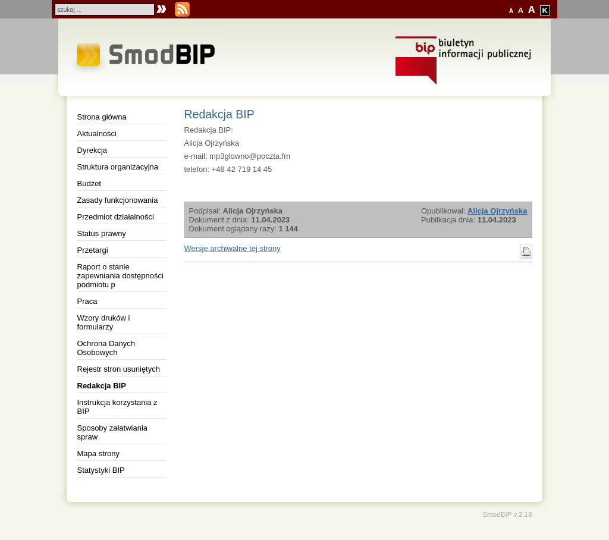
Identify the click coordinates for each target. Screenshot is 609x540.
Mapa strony (98, 453)
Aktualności (97, 133)
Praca (87, 301)
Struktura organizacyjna (118, 166)
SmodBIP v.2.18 (507, 514)
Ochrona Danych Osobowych (106, 348)
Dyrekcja (92, 150)
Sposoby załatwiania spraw (112, 432)
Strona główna (102, 116)
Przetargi (92, 250)
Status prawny (101, 233)
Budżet (89, 183)
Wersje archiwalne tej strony (232, 248)
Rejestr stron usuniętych (118, 369)
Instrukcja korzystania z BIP (117, 407)
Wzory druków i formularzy (103, 322)
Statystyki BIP (101, 470)
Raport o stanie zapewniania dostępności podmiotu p (120, 275)
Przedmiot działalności (115, 216)
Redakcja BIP (101, 385)
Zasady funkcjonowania (117, 200)
